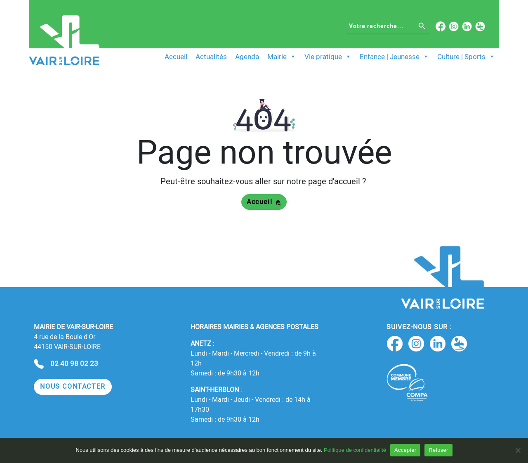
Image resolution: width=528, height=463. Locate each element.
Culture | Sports (466, 56)
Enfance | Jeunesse (394, 56)
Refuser (438, 450)
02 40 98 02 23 (74, 363)
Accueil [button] (264, 202)
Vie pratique (327, 56)
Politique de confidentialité (355, 450)
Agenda (247, 56)
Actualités (211, 56)
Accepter (405, 450)
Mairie (281, 56)
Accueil (176, 56)
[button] (73, 387)
